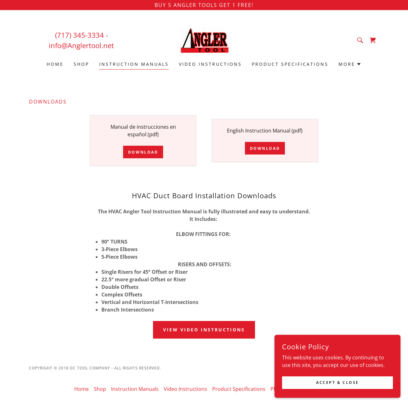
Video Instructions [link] (210, 64)
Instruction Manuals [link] (134, 64)
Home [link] (55, 64)
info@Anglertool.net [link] (81, 45)
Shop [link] (81, 64)
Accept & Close (337, 382)
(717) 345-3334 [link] (79, 35)
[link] (204, 39)
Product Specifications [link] (290, 64)
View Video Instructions (204, 330)
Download (143, 152)
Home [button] (81, 388)
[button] (349, 64)
